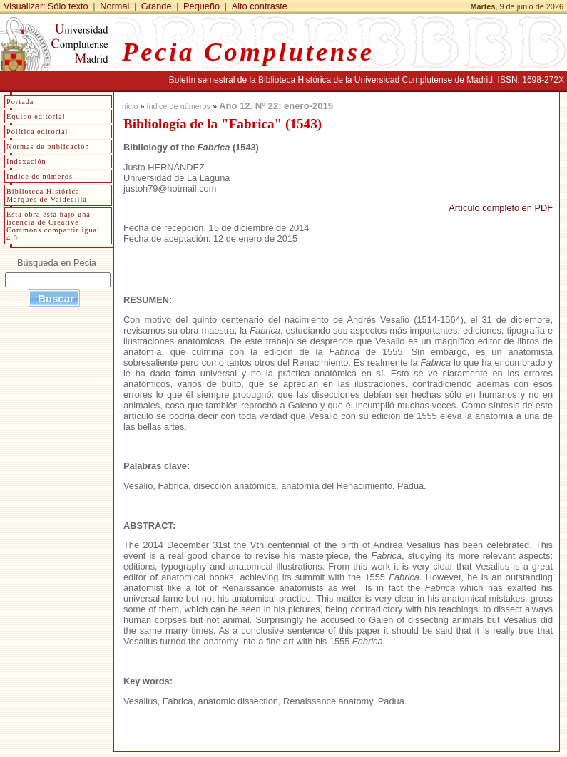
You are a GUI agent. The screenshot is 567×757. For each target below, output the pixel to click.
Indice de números (178, 106)
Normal (114, 6)
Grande (156, 6)
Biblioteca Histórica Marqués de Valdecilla (46, 195)
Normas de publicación (47, 146)
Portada (20, 101)
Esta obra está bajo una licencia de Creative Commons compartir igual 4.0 (53, 226)
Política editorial (37, 131)
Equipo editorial (36, 116)
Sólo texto (68, 6)
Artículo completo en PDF (501, 207)
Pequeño (201, 6)
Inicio (129, 106)
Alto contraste (259, 6)
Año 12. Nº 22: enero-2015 (276, 106)
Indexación (26, 161)
